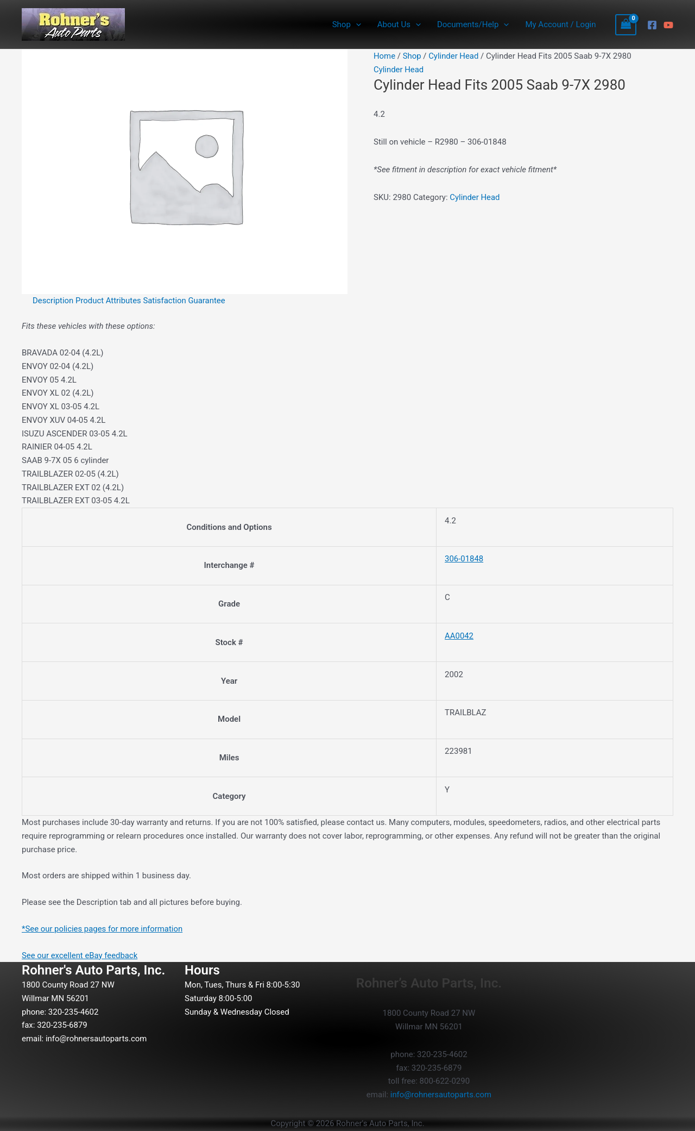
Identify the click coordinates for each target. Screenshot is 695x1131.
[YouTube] (668, 25)
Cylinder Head (454, 56)
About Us (399, 24)
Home (384, 56)
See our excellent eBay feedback (80, 955)
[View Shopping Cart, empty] (626, 24)
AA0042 (459, 636)
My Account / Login (560, 24)
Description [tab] (53, 300)
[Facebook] (652, 25)
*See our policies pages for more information (103, 929)
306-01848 (464, 559)
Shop (346, 24)
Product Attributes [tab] (109, 300)
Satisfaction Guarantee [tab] (185, 300)
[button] (356, 24)
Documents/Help (473, 24)
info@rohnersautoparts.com (97, 1038)
